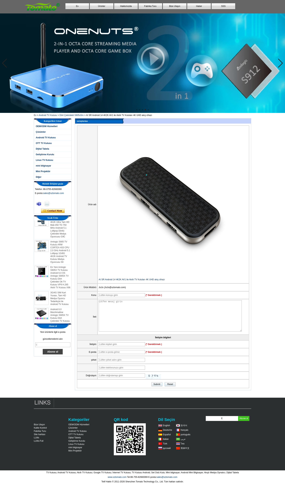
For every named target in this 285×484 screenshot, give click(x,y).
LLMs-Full (38, 441)
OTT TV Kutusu (44, 143)
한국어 (184, 425)
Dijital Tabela (42, 149)
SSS (223, 6)
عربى (183, 439)
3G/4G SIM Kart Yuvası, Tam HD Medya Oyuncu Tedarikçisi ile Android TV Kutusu (59, 299)
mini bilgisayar (43, 165)
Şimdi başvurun (53, 210)
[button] (136, 110)
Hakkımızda (126, 6)
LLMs (36, 437)
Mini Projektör (43, 171)
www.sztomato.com (117, 477)
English (166, 425)
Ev (77, 6)
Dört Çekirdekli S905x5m (71, 115)
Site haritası (39, 434)
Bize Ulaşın (174, 6)
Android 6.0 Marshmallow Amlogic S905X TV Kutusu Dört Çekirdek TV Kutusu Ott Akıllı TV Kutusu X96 (60, 319)
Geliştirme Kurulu (45, 154)
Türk (165, 443)
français (184, 430)
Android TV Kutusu (48, 115)
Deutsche (167, 430)
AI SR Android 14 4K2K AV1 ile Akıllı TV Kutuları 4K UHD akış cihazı (132, 279)
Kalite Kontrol (40, 428)
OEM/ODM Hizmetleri (46, 126)
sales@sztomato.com (53, 193)
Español (167, 434)
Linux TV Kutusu (44, 160)
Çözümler (41, 132)
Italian (166, 439)
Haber (199, 6)
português (185, 434)
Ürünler (101, 6)
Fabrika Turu (150, 6)
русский (167, 448)
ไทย (182, 443)
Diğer (38, 177)
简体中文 (185, 448)
